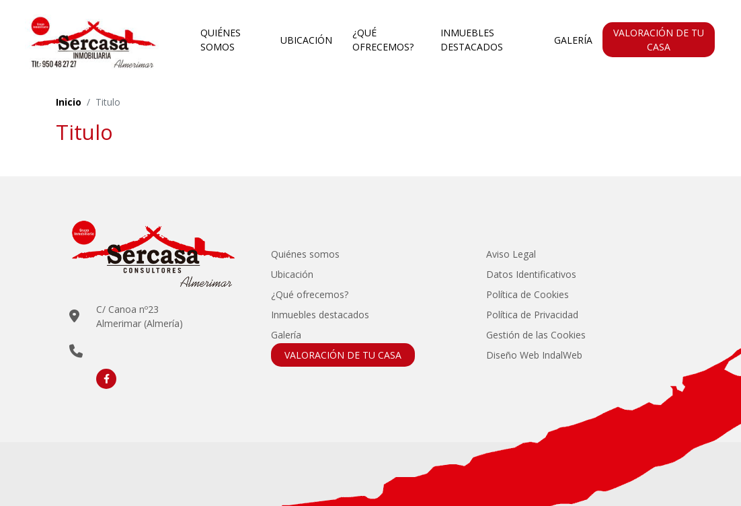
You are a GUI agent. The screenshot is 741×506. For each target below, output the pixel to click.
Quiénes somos (220, 39)
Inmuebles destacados (471, 39)
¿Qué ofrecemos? (383, 39)
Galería (573, 40)
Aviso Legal (511, 254)
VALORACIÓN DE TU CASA (658, 39)
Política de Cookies (527, 294)
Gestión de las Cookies (536, 334)
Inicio (68, 102)
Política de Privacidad (532, 314)
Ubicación (306, 40)
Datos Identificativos (531, 274)
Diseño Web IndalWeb (534, 355)
